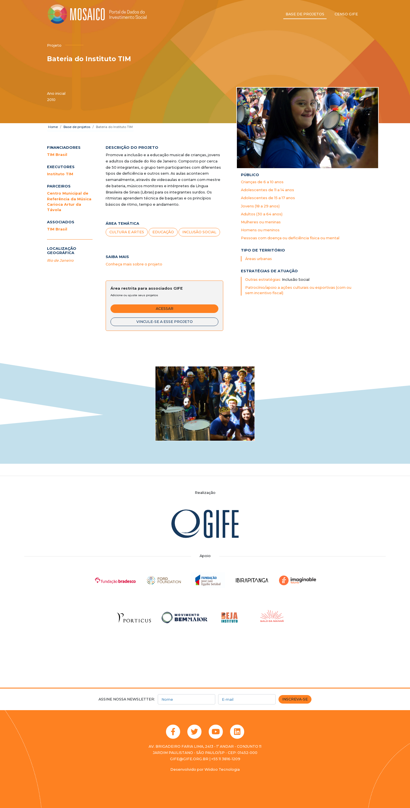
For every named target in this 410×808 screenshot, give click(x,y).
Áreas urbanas (258, 259)
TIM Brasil (57, 154)
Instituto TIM (60, 174)
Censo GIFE (346, 14)
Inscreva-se (295, 699)
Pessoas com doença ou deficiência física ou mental (290, 238)
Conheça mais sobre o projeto (134, 264)
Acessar (164, 308)
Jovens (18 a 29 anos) (260, 206)
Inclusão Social (199, 232)
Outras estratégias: (263, 279)
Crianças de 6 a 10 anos (262, 182)
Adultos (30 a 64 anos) (261, 214)
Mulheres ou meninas (261, 222)
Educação (163, 232)
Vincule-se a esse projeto (164, 322)
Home (53, 127)
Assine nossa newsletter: (127, 699)
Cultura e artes (126, 232)
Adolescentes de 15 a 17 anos (268, 198)
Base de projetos (305, 14)
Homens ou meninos (260, 230)
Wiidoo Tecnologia (222, 769)
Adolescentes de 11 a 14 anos (267, 190)
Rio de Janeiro (60, 260)
